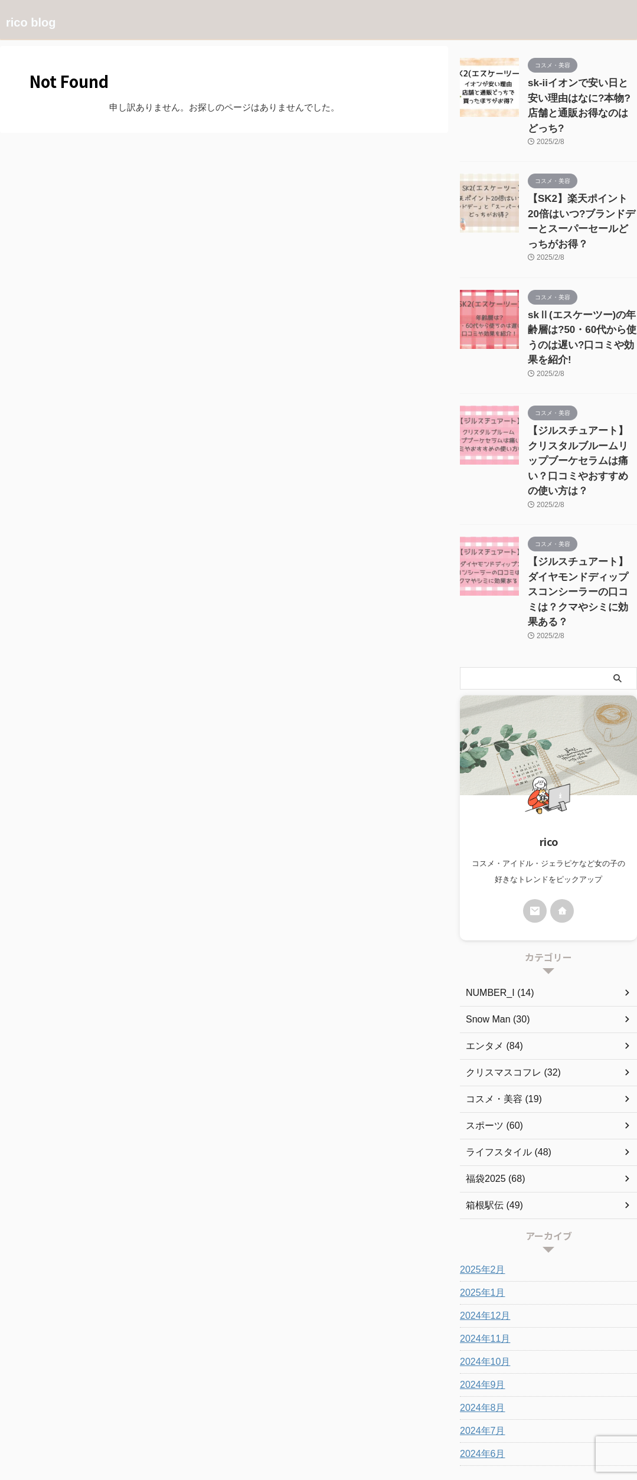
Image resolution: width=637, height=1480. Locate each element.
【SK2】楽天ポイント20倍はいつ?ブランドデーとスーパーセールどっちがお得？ (582, 191)
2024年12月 (482, 1210)
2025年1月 (479, 1187)
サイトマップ (390, 1413)
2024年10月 (482, 1256)
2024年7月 (479, 1325)
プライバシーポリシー (261, 1413)
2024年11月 (482, 1233)
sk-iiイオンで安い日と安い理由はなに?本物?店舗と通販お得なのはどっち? (582, 95)
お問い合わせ (333, 1413)
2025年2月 (479, 1164)
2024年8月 (479, 1302)
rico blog (30, 22)
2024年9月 (479, 1279)
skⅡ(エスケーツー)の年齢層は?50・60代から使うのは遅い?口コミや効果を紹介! (581, 287)
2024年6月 (479, 1348)
